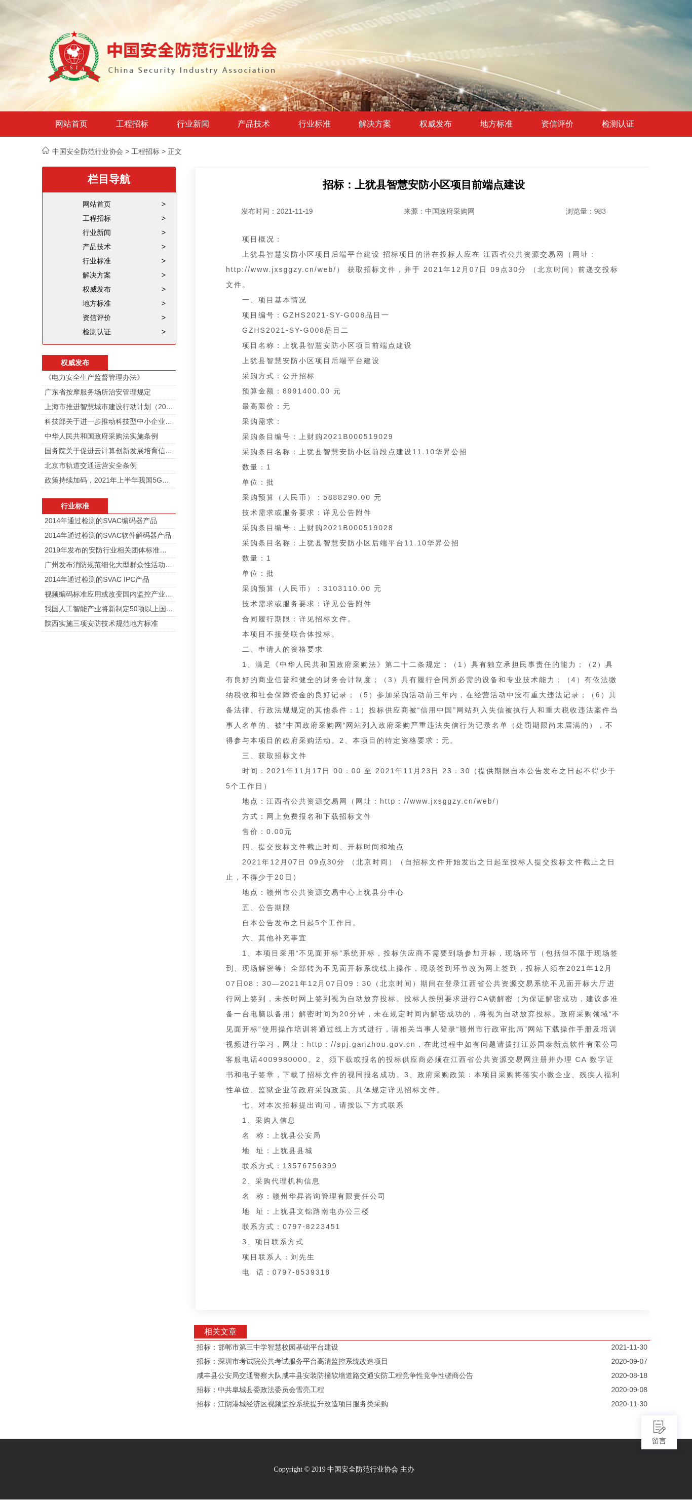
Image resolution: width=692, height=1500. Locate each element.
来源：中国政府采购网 (439, 211)
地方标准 (496, 124)
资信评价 (557, 124)
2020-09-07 (629, 1361)
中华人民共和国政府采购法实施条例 (101, 436)
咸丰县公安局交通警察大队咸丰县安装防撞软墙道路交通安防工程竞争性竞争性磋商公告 (335, 1375)
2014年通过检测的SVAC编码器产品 (101, 521)
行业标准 (314, 124)
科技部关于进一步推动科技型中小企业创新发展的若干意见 (109, 421)
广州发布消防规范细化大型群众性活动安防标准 (109, 565)
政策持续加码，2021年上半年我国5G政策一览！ (109, 480)
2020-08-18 (629, 1375)
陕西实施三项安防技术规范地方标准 (101, 623)
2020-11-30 (629, 1404)
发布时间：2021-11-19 (277, 211)
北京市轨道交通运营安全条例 (91, 465)
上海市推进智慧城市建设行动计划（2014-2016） (109, 407)
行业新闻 (193, 124)
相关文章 (220, 1331)
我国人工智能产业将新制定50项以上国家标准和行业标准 (109, 609)
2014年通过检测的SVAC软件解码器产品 (108, 535)
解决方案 (375, 124)
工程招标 (132, 124)
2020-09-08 (629, 1390)
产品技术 (254, 124)
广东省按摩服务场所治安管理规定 (98, 392)
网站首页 (71, 124)
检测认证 (618, 124)
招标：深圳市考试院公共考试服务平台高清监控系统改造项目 (292, 1361)
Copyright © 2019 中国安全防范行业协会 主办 (344, 1469)
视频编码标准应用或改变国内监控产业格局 (109, 594)
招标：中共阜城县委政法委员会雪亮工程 (260, 1390)
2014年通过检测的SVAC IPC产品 (97, 579)
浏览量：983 (586, 211)
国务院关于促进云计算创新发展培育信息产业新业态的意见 (109, 451)
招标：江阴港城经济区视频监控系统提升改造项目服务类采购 (292, 1404)
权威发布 (435, 124)
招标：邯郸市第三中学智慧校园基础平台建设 (267, 1347)
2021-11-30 (629, 1347)
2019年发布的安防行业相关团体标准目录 (109, 550)
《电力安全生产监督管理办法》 (94, 377)
